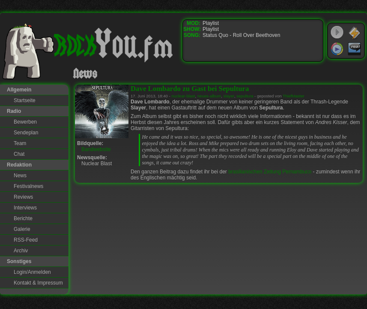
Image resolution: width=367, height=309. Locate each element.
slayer (229, 96)
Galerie (22, 229)
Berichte (23, 218)
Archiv (21, 251)
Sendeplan (26, 133)
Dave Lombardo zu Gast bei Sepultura (190, 89)
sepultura (244, 96)
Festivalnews (28, 186)
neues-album (209, 96)
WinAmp (354, 32)
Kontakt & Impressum (38, 283)
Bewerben (25, 122)
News (20, 176)
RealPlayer (354, 49)
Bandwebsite (96, 149)
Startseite (25, 100)
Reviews (23, 197)
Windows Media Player (337, 49)
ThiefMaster (293, 96)
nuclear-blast (183, 96)
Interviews (25, 208)
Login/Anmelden (32, 272)
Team (20, 143)
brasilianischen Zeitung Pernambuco (269, 172)
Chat (19, 154)
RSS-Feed (26, 240)
